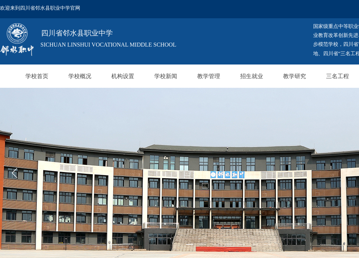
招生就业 (251, 76)
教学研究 (294, 76)
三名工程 (337, 76)
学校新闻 (165, 76)
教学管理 (208, 76)
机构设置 (122, 76)
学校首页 (36, 76)
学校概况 (79, 76)
